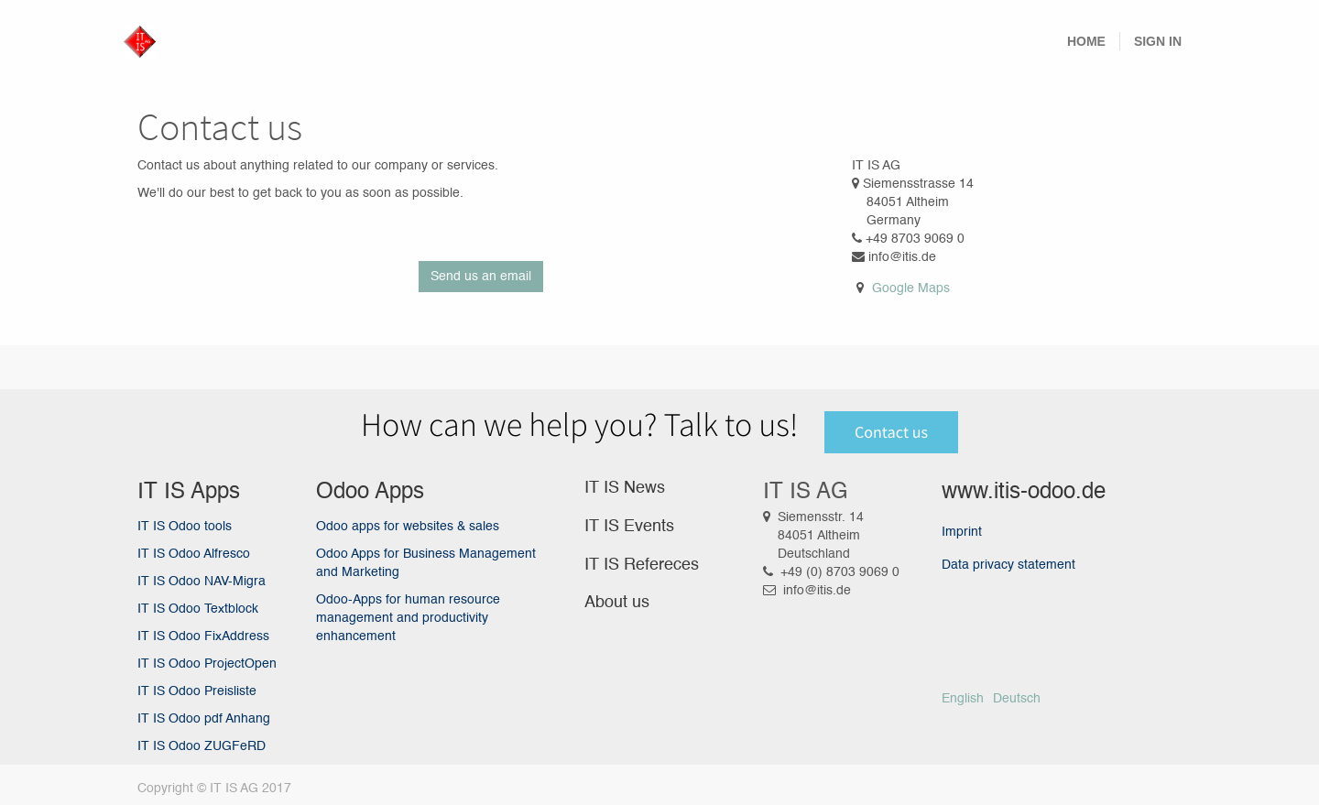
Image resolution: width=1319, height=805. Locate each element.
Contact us (891, 431)
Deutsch (1017, 698)
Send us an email (481, 276)
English (963, 698)
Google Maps (911, 288)
